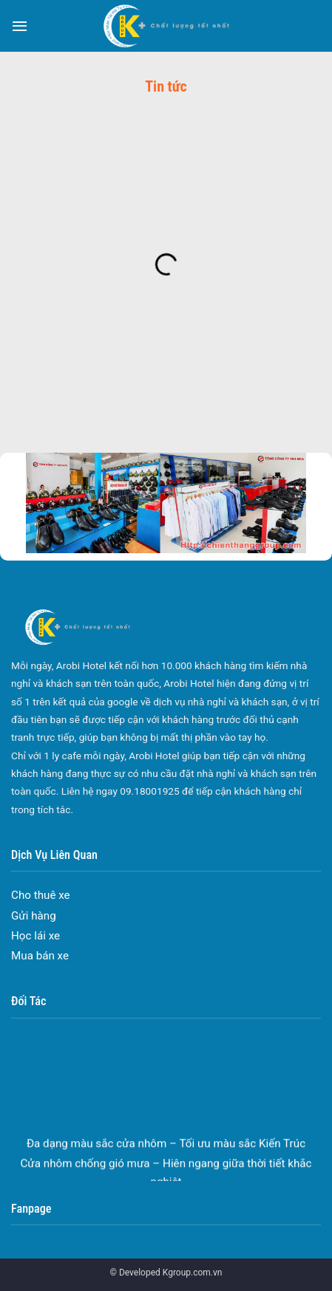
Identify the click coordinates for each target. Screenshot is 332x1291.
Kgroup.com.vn (193, 1272)
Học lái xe (35, 935)
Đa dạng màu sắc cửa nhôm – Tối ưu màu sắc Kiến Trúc (166, 1147)
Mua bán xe (40, 955)
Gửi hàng (33, 915)
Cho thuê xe (40, 895)
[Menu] (19, 26)
